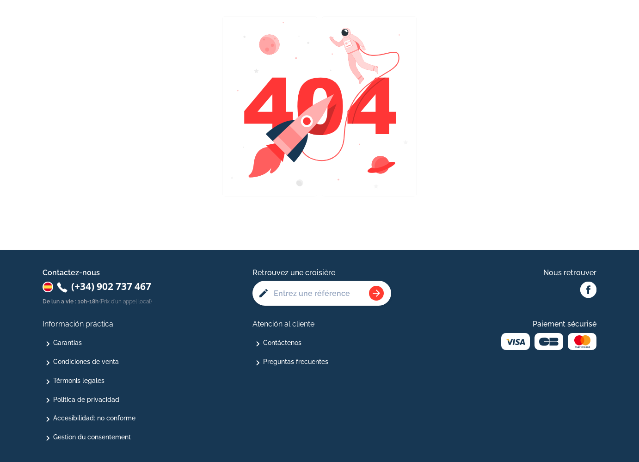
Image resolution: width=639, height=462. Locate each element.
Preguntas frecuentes (295, 361)
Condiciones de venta (86, 361)
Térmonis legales (78, 380)
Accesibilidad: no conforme (94, 418)
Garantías (67, 342)
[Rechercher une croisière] (376, 293)
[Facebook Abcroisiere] (588, 290)
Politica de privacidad (86, 399)
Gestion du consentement (92, 437)
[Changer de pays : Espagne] (48, 287)
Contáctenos (282, 342)
